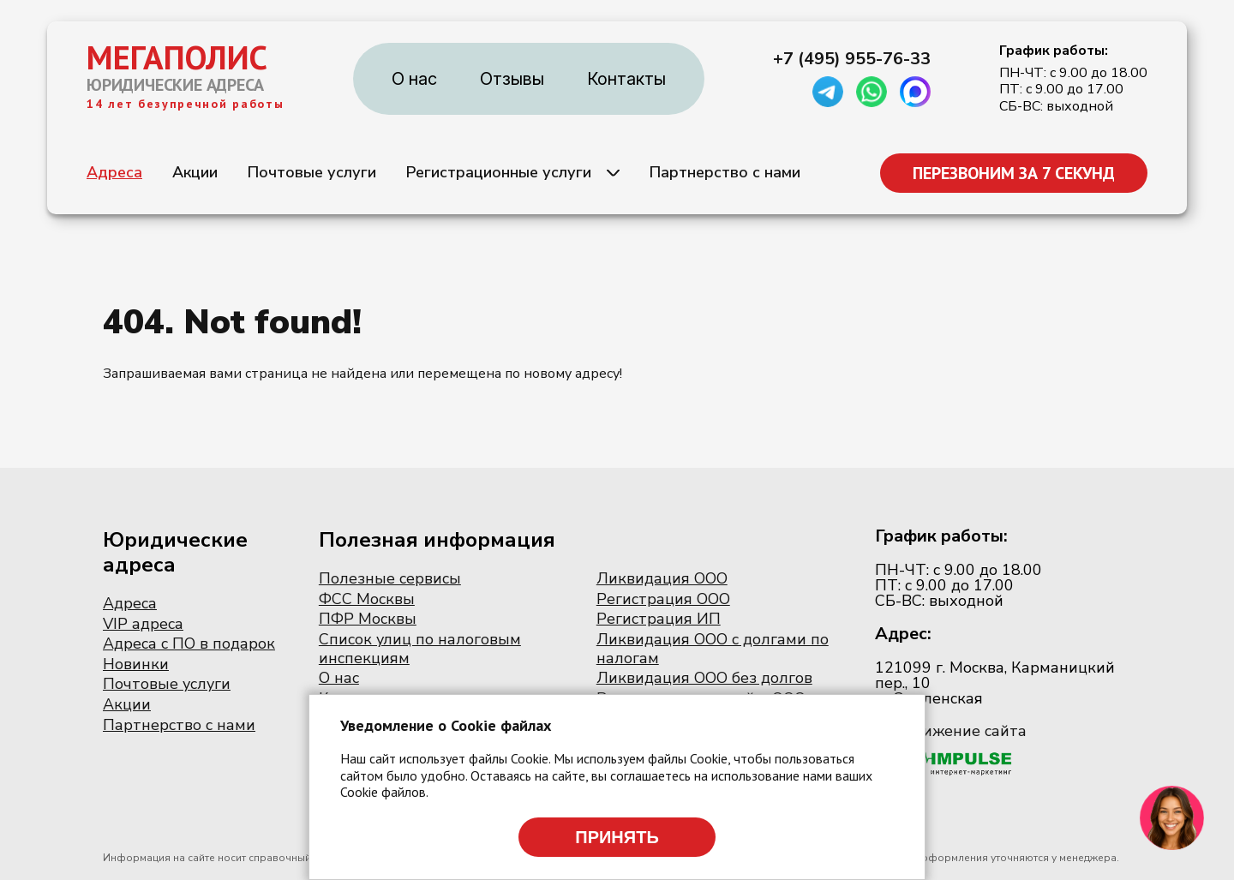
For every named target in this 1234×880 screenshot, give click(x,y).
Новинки (136, 664)
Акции (195, 172)
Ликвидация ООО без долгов (704, 677)
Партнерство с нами (725, 172)
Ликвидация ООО (662, 578)
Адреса (114, 172)
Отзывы (512, 79)
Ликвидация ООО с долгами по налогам (712, 648)
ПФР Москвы (367, 618)
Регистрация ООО (663, 599)
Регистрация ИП (658, 618)
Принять (617, 837)
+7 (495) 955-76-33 (852, 59)
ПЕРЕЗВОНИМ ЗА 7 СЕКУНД (1014, 173)
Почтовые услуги (312, 172)
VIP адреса (143, 624)
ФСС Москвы (367, 599)
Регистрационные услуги (498, 172)
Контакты (626, 79)
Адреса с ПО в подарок (189, 643)
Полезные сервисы (390, 578)
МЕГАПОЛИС (177, 57)
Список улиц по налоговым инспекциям (420, 648)
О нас (414, 79)
